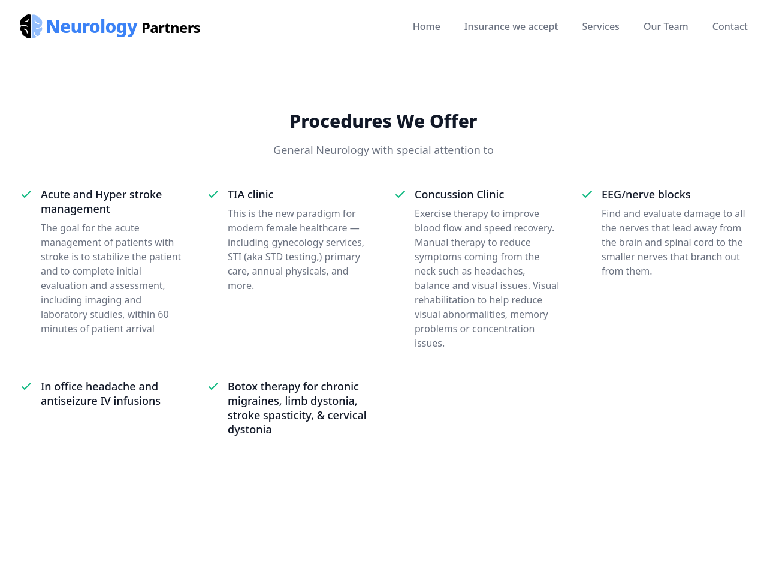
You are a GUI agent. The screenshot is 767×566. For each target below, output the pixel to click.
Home (426, 26)
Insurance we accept (511, 26)
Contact (730, 26)
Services (601, 26)
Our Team (666, 26)
